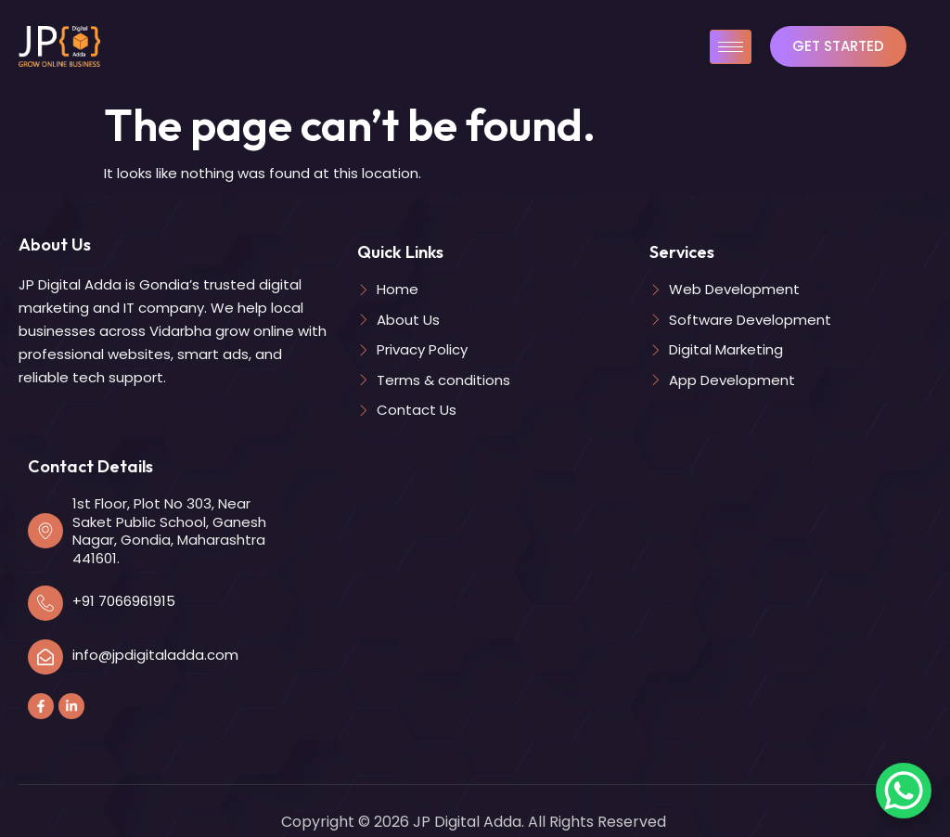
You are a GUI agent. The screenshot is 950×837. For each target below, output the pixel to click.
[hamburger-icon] (730, 47)
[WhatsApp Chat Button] (903, 790)
